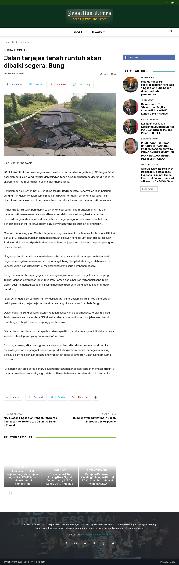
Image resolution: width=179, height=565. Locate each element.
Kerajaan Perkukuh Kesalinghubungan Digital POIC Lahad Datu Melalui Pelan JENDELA (97, 479)
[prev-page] (6, 493)
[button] (171, 32)
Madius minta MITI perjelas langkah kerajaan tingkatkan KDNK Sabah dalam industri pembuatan (22, 477)
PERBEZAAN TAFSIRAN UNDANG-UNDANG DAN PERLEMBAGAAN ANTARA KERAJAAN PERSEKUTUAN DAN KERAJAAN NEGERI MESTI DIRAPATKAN (157, 150)
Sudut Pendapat (149, 165)
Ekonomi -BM (21, 467)
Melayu (98, 31)
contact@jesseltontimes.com (96, 534)
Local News (59, 470)
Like (171, 57)
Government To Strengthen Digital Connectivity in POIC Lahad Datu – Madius (59, 479)
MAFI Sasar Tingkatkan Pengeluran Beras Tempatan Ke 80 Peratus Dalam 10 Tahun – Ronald (30, 421)
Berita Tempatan (20, 42)
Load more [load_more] (149, 188)
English (80, 31)
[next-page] (11, 493)
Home (7, 42)
